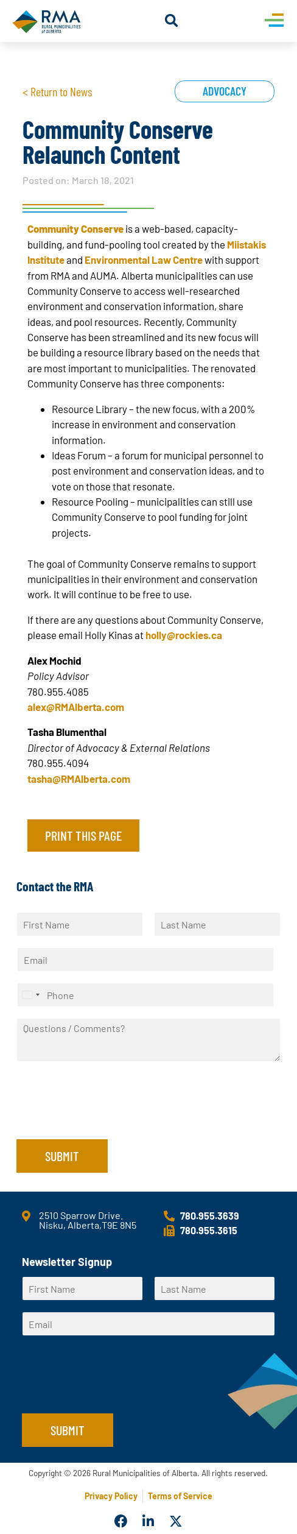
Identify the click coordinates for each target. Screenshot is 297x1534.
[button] (171, 21)
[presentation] (108, 1119)
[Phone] (145, 994)
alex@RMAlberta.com (75, 707)
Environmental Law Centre (144, 259)
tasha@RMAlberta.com (78, 778)
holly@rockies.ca (183, 635)
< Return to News (57, 91)
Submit (62, 1156)
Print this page (83, 835)
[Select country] (30, 994)
